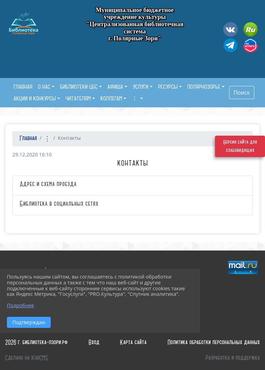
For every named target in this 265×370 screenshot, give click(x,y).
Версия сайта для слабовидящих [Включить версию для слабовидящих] (240, 146)
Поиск (242, 92)
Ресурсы (168, 86)
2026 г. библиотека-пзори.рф (36, 343)
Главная (27, 139)
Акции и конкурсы (34, 98)
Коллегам (111, 98)
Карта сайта (133, 343)
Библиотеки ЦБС (79, 86)
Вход (94, 343)
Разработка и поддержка (233, 358)
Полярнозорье (203, 86)
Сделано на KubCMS (26, 358)
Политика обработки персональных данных (214, 343)
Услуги (140, 86)
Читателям (78, 98)
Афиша (115, 86)
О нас (44, 86)
